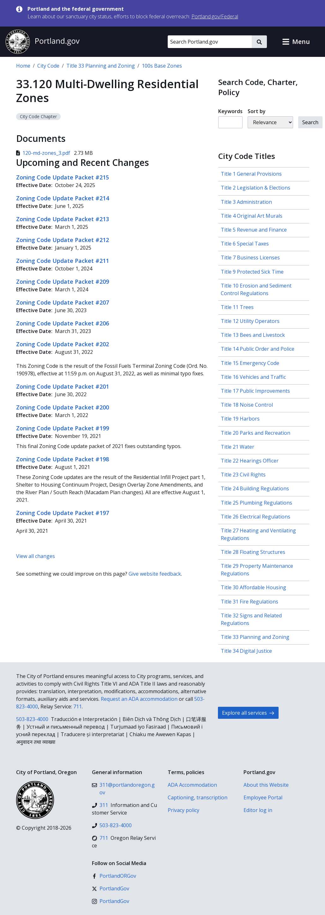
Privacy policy (183, 810)
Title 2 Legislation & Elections (255, 187)
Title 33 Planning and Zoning (100, 65)
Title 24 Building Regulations (255, 488)
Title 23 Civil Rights (243, 474)
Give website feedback (155, 573)
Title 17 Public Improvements (255, 390)
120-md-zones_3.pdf (43, 152)
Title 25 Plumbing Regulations (256, 502)
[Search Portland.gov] (210, 41)
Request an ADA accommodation (139, 698)
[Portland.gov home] (42, 41)
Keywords (230, 111)
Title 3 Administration (246, 201)
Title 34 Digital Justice (246, 650)
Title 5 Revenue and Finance (254, 229)
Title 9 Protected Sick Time (252, 271)
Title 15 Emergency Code (250, 363)
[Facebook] (114, 876)
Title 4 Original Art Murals (251, 215)
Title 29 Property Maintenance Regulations (257, 569)
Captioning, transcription (197, 797)
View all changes (35, 556)
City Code (48, 65)
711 (77, 706)
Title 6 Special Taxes (245, 243)
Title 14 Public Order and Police (257, 348)
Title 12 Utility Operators (250, 321)
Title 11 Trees (237, 307)
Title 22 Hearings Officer (250, 460)
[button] (296, 42)
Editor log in (258, 810)
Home (23, 65)
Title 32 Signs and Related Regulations (251, 619)
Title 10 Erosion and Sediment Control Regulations (256, 289)
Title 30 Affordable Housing (253, 587)
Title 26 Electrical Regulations (255, 516)
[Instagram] (110, 901)
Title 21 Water (237, 446)
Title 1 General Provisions (251, 173)
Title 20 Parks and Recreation (255, 432)
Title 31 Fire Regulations (249, 601)
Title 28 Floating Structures (253, 551)
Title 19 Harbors (240, 418)
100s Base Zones (162, 65)
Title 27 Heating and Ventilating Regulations (258, 534)
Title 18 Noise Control (247, 404)
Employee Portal (263, 797)
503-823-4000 (32, 719)
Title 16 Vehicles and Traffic (253, 376)
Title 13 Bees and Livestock (253, 334)
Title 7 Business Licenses (250, 257)
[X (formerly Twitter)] (110, 888)
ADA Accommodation (192, 784)
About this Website (266, 784)
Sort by (257, 111)
